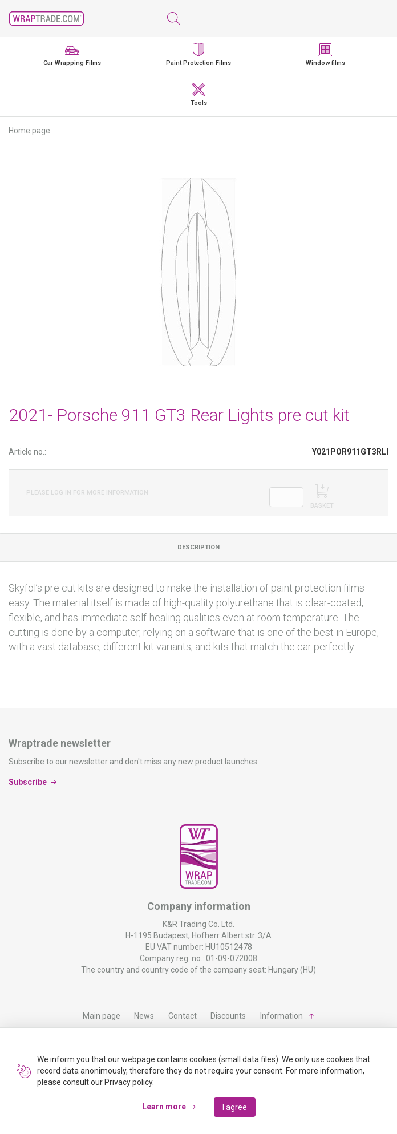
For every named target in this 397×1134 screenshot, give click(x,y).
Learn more (164, 1106)
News (144, 1015)
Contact (182, 1015)
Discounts (228, 1015)
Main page (101, 1015)
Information (281, 1015)
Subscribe (28, 781)
